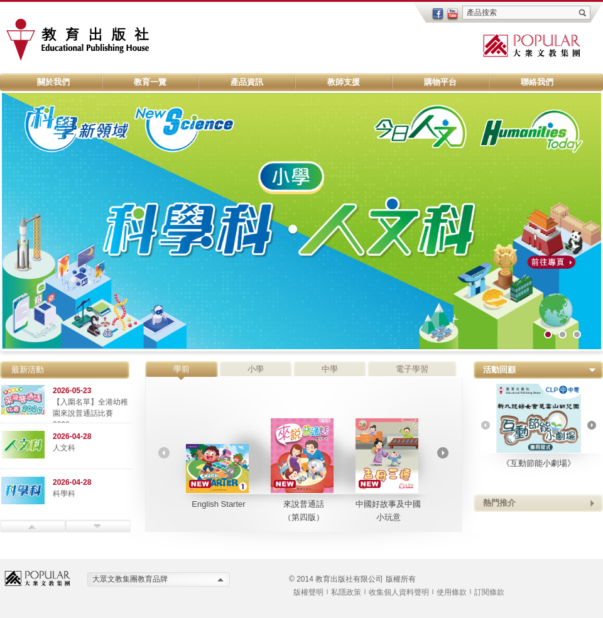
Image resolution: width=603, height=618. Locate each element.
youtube (453, 14)
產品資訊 (247, 82)
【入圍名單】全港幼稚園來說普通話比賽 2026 (90, 413)
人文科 (64, 447)
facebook (438, 14)
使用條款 (452, 592)
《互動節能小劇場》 (538, 426)
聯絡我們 (537, 82)
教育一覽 (150, 82)
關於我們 (53, 82)
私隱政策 (346, 592)
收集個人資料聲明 (399, 592)
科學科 (64, 493)
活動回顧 (499, 369)
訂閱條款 (489, 592)
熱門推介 (499, 502)
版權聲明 (308, 592)
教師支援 (343, 82)
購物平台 (440, 82)
